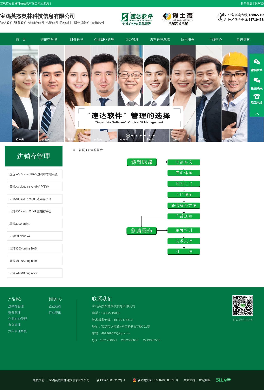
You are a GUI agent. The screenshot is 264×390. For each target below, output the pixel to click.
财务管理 (76, 39)
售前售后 (246, 3)
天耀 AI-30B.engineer (23, 273)
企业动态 (55, 306)
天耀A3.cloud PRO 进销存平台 (29, 186)
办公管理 (132, 39)
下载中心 (215, 39)
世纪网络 (205, 380)
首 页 (21, 39)
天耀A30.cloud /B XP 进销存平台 (30, 211)
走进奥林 (243, 39)
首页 (82, 150)
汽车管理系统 (160, 39)
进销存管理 (48, 39)
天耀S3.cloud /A (19, 236)
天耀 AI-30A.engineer (23, 260)
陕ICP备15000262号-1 (111, 380)
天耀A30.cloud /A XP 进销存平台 (30, 199)
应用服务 (187, 39)
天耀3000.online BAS (23, 248)
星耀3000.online (19, 223)
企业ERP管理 (104, 39)
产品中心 (14, 299)
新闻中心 (55, 299)
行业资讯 (55, 312)
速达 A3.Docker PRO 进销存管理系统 (33, 174)
